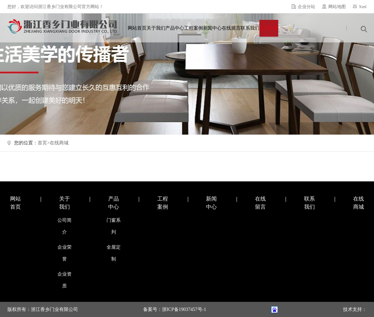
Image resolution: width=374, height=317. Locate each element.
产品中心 (174, 28)
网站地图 (337, 6)
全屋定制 (114, 253)
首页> (44, 142)
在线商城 (268, 28)
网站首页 (137, 28)
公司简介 (64, 226)
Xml (363, 6)
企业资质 (64, 280)
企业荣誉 (64, 253)
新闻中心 (212, 28)
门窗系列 (114, 226)
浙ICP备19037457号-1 (184, 309)
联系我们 (250, 28)
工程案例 (193, 28)
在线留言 (231, 28)
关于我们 (156, 28)
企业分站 (306, 6)
